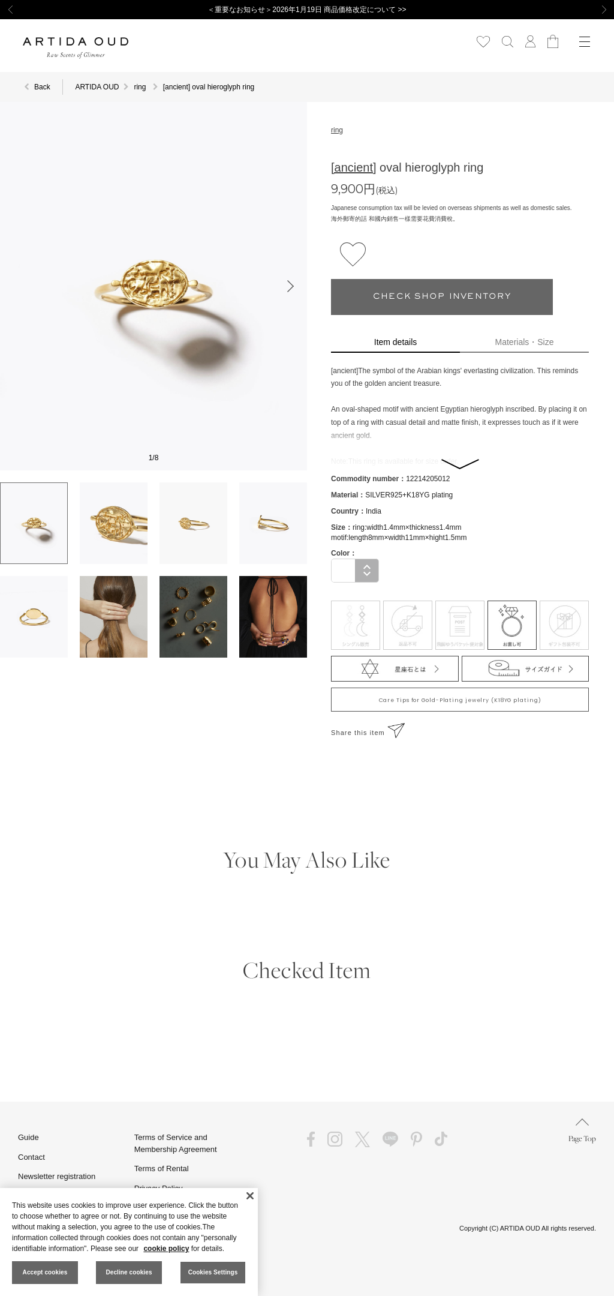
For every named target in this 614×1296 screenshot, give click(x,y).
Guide (28, 1137)
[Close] (250, 1196)
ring (337, 130)
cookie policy (166, 1248)
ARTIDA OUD (97, 87)
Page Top (582, 1130)
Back (42, 87)
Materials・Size (524, 342)
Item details (395, 342)
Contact (31, 1157)
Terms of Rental (161, 1168)
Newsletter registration (56, 1176)
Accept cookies (45, 1272)
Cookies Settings (213, 1272)
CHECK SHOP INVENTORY (442, 296)
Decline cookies (129, 1272)
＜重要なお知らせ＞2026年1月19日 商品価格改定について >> (306, 9)
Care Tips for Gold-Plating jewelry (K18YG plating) (460, 700)
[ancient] (354, 167)
